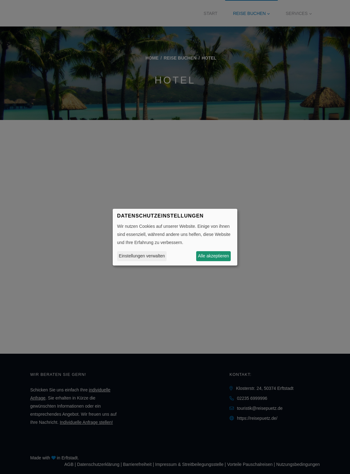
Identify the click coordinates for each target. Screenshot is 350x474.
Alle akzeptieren (213, 255)
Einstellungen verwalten (142, 255)
